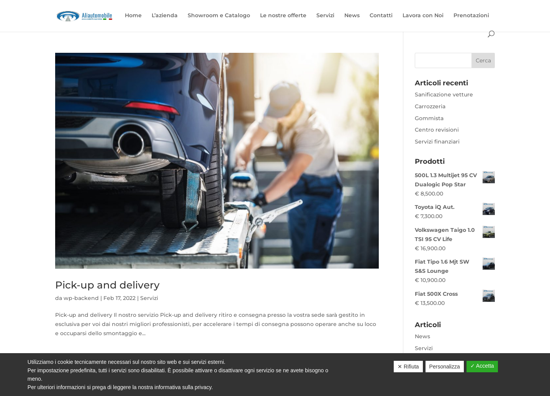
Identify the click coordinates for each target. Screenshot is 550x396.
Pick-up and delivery (107, 285)
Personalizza (444, 366)
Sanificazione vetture (444, 94)
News (352, 16)
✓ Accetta (482, 366)
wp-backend (81, 298)
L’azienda (165, 16)
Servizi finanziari (437, 141)
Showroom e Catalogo (219, 16)
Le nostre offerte (283, 16)
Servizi (325, 16)
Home (133, 16)
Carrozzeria (430, 106)
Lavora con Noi (423, 16)
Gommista (429, 118)
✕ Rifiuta (408, 366)
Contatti (381, 16)
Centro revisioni (437, 129)
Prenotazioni (471, 16)
